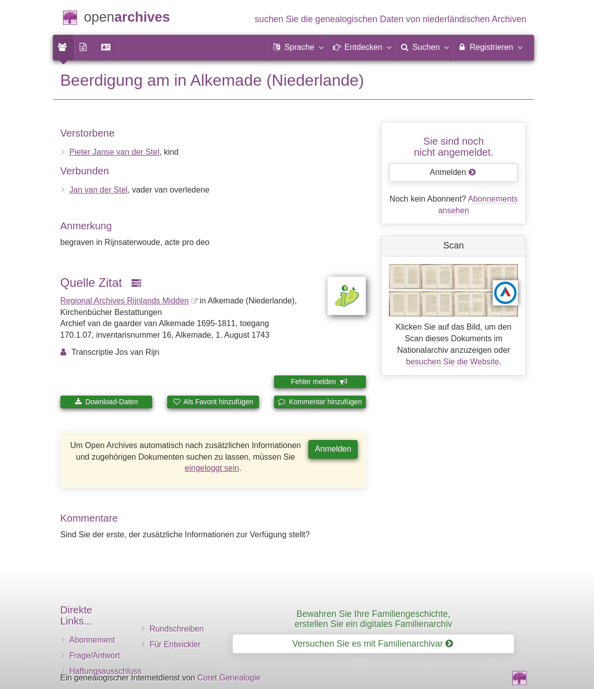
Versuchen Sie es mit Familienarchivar (372, 644)
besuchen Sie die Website (452, 361)
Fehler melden (319, 382)
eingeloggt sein (212, 468)
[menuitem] (63, 47)
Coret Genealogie (228, 677)
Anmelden (333, 449)
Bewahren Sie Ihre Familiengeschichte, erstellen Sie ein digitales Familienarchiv (373, 619)
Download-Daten (106, 402)
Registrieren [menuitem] (489, 47)
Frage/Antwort (95, 655)
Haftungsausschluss (106, 671)
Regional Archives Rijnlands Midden (124, 300)
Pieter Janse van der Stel (115, 152)
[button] (297, 47)
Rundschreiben (177, 628)
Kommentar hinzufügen (320, 402)
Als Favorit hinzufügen (213, 402)
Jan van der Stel (99, 189)
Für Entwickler (175, 644)
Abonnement (92, 640)
